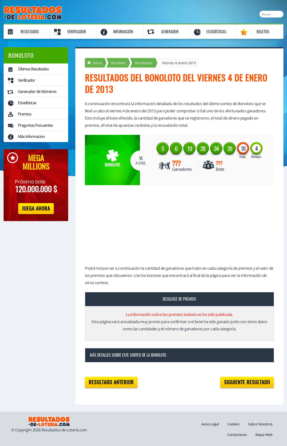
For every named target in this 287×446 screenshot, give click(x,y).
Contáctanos (237, 434)
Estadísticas (216, 31)
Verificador (76, 31)
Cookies (233, 424)
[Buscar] (271, 14)
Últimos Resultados (33, 69)
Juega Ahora (36, 208)
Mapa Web (264, 434)
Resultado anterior (111, 382)
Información (123, 31)
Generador (169, 31)
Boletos (263, 31)
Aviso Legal (210, 424)
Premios (24, 114)
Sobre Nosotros (260, 424)
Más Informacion (31, 136)
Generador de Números (37, 91)
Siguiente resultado (247, 382)
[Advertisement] (174, 225)
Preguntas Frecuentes (35, 125)
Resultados (30, 31)
